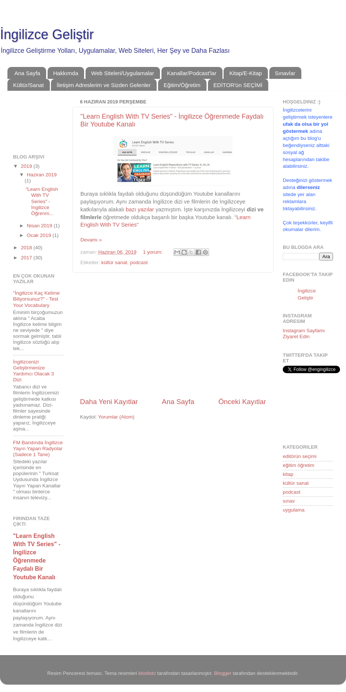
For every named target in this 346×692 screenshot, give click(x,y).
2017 (27, 257)
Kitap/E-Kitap (245, 73)
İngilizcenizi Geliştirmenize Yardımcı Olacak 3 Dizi (33, 371)
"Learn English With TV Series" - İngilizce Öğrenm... (42, 201)
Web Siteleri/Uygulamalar (122, 73)
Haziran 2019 (42, 174)
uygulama (294, 510)
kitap (288, 474)
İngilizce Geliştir (47, 34)
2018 (27, 247)
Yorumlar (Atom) (116, 417)
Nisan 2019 (40, 225)
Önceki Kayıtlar (242, 402)
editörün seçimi (300, 456)
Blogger (223, 673)
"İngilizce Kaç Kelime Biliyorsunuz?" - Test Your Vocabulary (36, 299)
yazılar (146, 209)
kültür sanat (114, 262)
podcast (139, 262)
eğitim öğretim (298, 465)
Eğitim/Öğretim (182, 85)
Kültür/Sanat (28, 85)
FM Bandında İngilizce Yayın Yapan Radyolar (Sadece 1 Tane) (38, 448)
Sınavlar (285, 73)
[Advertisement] (173, 335)
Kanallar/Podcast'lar (192, 73)
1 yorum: (153, 252)
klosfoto (147, 673)
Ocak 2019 (39, 235)
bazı (131, 209)
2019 (27, 166)
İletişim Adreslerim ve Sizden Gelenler (104, 85)
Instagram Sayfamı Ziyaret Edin (304, 333)
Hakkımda (66, 73)
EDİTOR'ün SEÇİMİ (238, 85)
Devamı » (91, 240)
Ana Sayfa (27, 73)
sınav (289, 501)
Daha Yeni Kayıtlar (109, 402)
